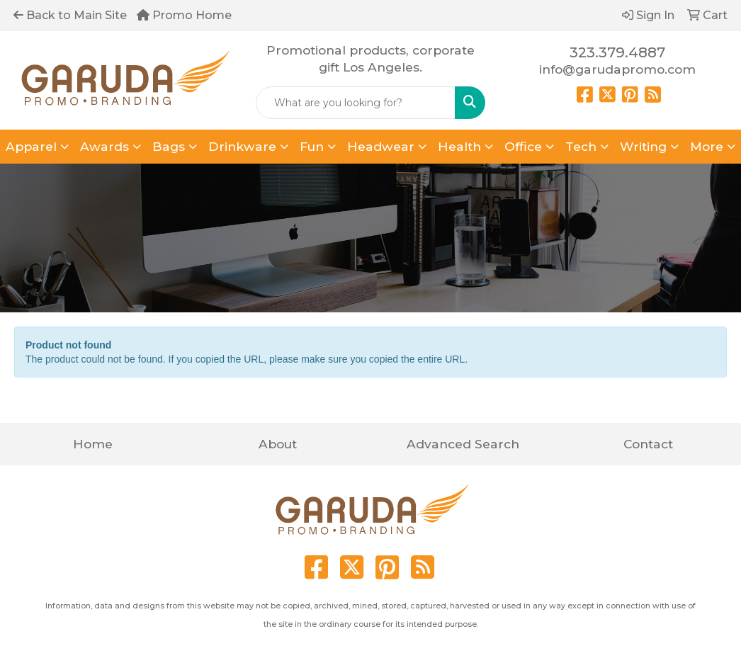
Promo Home (184, 15)
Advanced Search (463, 443)
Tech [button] (580, 146)
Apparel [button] (31, 146)
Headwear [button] (380, 146)
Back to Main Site (70, 15)
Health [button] (459, 146)
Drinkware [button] (242, 146)
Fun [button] (312, 146)
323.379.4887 (617, 52)
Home (93, 443)
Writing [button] (643, 146)
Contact (648, 443)
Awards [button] (104, 146)
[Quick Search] (356, 102)
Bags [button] (168, 146)
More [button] (706, 146)
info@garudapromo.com (617, 69)
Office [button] (523, 146)
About (278, 443)
